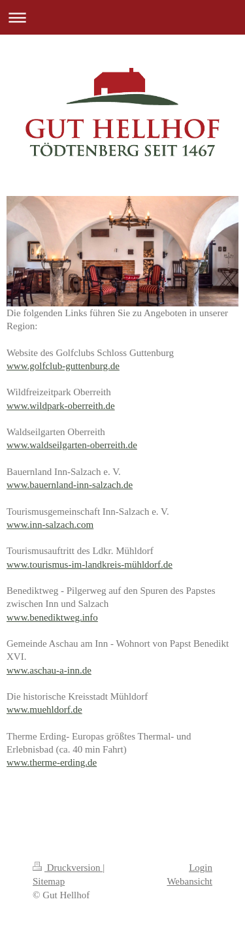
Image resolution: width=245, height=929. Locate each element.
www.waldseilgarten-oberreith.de (72, 445)
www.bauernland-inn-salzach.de (70, 485)
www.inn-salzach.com (50, 524)
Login (200, 867)
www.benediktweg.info (52, 617)
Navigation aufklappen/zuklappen (122, 17)
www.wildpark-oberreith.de (61, 405)
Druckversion (68, 867)
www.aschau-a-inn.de (49, 670)
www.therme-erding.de (52, 762)
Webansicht (189, 881)
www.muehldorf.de (44, 709)
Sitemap (49, 881)
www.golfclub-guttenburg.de (63, 366)
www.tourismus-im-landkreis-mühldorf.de (89, 564)
